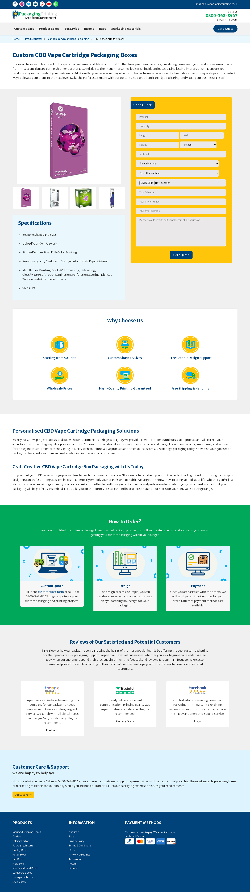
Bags (102, 28)
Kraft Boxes (19, 881)
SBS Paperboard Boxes (25, 868)
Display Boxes (20, 850)
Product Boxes (49, 28)
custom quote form (51, 592)
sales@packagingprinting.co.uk (220, 4)
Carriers (16, 836)
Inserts (89, 28)
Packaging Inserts (22, 845)
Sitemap (73, 868)
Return (73, 863)
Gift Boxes (18, 859)
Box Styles (71, 28)
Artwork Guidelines (79, 854)
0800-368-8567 (222, 15)
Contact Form (23, 794)
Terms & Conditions (80, 845)
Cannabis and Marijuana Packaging (68, 38)
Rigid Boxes (19, 863)
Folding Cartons (21, 841)
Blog (71, 836)
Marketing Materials (126, 28)
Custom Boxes (24, 28)
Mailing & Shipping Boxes (26, 832)
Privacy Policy (76, 841)
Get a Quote (225, 28)
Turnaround (75, 859)
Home (16, 38)
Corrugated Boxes (22, 877)
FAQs (72, 850)
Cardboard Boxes (22, 872)
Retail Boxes (19, 854)
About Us (74, 832)
